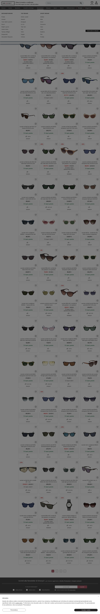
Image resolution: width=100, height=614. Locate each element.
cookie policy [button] (18, 603)
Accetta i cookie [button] (86, 610)
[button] (98, 596)
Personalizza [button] (14, 610)
